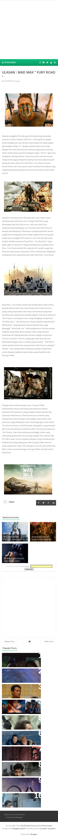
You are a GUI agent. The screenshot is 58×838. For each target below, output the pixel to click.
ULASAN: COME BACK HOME (18, 734)
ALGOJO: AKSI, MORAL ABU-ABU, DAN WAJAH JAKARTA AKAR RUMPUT (20, 768)
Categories (9, 62)
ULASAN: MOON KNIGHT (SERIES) (20, 671)
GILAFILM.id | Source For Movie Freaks (36, 825)
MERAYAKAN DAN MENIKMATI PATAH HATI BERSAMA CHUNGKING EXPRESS (19, 799)
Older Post (48, 641)
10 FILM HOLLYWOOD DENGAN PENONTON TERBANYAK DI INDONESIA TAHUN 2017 (19, 706)
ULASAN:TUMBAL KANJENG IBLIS (20, 749)
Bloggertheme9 (19, 828)
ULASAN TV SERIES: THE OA (17, 781)
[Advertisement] (29, 29)
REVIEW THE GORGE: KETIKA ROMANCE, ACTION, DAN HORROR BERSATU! (18, 721)
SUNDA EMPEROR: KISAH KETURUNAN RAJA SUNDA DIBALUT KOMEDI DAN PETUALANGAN (17, 660)
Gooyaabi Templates (47, 828)
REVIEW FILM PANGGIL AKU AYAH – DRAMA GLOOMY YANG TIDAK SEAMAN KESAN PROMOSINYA (21, 690)
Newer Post (9, 641)
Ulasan (16, 81)
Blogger (19, 817)
